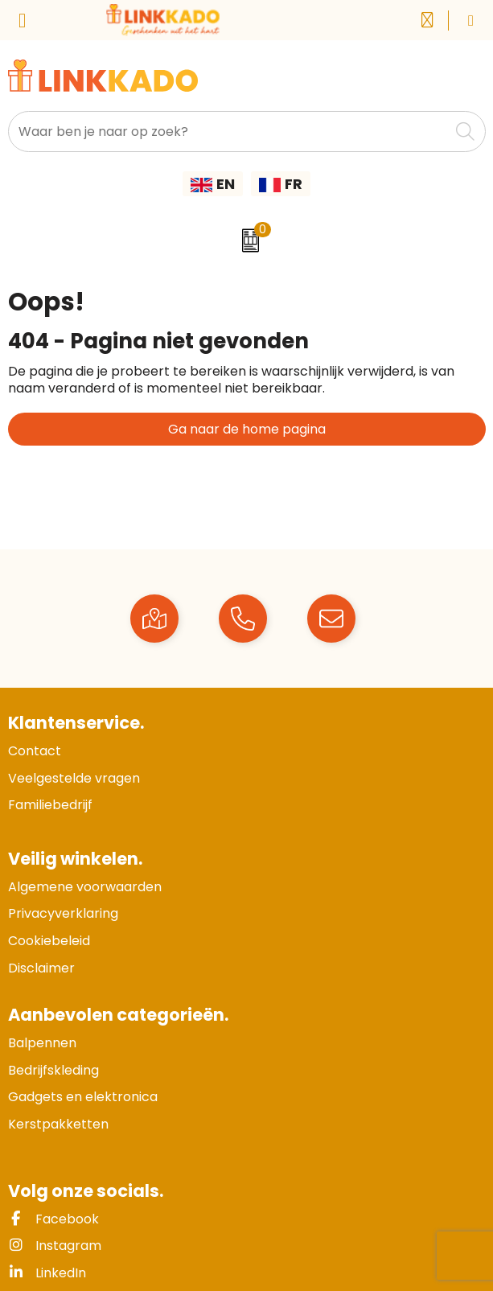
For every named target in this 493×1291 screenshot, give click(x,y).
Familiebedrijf (50, 805)
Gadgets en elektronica (83, 1096)
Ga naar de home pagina (247, 429)
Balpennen (42, 1043)
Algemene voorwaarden (85, 887)
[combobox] (228, 131)
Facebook (53, 1219)
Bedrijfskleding (53, 1070)
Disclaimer (41, 968)
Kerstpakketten (58, 1124)
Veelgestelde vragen (74, 778)
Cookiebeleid (49, 940)
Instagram (54, 1245)
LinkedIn (47, 1273)
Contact (34, 751)
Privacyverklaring (63, 913)
